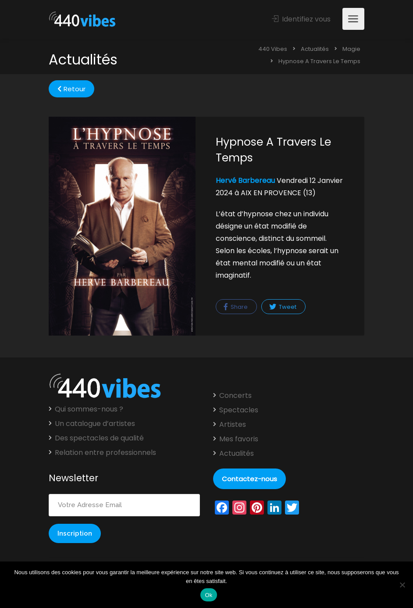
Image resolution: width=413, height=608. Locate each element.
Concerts (235, 396)
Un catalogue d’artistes (95, 424)
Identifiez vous (301, 19)
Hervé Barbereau (245, 180)
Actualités (236, 453)
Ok (208, 595)
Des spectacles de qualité (99, 438)
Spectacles (238, 410)
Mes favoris (238, 439)
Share (236, 307)
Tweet (282, 307)
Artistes (232, 424)
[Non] (402, 584)
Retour (71, 88)
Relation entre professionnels (105, 453)
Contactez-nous (249, 478)
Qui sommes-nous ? (89, 409)
